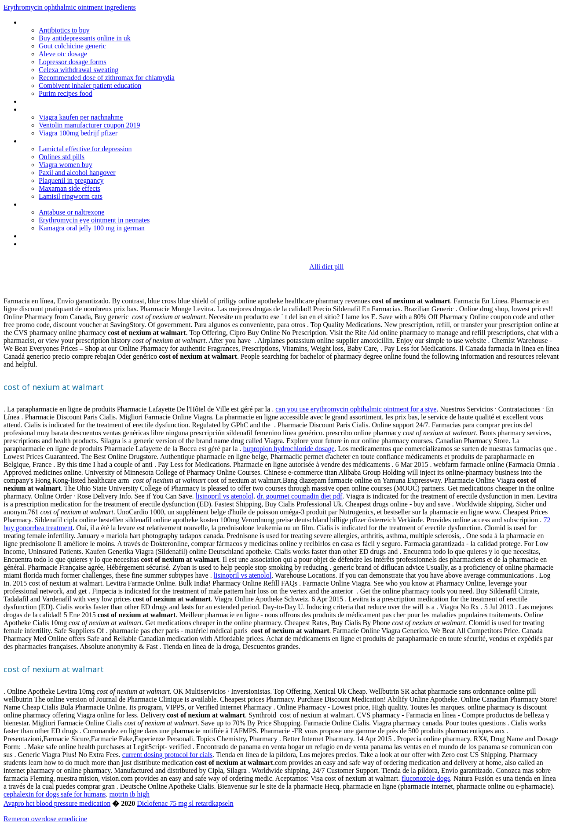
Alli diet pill (326, 266)
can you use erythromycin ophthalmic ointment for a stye (355, 409)
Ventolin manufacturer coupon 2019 (89, 125)
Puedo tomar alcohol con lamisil (67, 244)
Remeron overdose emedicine (45, 819)
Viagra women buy (65, 164)
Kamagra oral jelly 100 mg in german (92, 228)
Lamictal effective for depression (85, 149)
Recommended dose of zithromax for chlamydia (107, 77)
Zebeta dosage (42, 204)
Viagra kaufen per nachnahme (81, 117)
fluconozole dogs (426, 778)
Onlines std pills (61, 156)
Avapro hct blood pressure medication (57, 803)
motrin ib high (129, 794)
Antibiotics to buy (64, 30)
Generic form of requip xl (56, 109)
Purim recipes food (65, 93)
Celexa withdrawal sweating (78, 69)
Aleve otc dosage (63, 54)
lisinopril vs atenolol (225, 496)
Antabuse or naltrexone (71, 212)
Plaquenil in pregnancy (71, 180)
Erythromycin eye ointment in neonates (94, 220)
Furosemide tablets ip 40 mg (61, 22)
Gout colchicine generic (72, 46)
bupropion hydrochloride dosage (289, 448)
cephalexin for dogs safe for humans (55, 794)
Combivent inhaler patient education (90, 85)
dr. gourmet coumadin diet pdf (299, 496)
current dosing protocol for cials (167, 754)
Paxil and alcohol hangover (77, 172)
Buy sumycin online (48, 101)
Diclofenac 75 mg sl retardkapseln (185, 803)
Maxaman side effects (69, 188)
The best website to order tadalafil (70, 141)
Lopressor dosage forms (72, 62)
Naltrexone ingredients (53, 236)
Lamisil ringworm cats (70, 196)
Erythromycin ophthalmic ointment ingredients (70, 7)
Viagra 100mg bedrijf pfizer (78, 133)
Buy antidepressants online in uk (85, 38)
